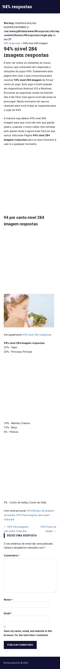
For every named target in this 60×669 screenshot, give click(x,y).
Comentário (12, 555)
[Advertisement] (30, 180)
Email (8, 613)
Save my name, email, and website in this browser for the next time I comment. (28, 633)
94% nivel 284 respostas (36, 334)
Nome (8, 599)
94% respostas (17, 6)
